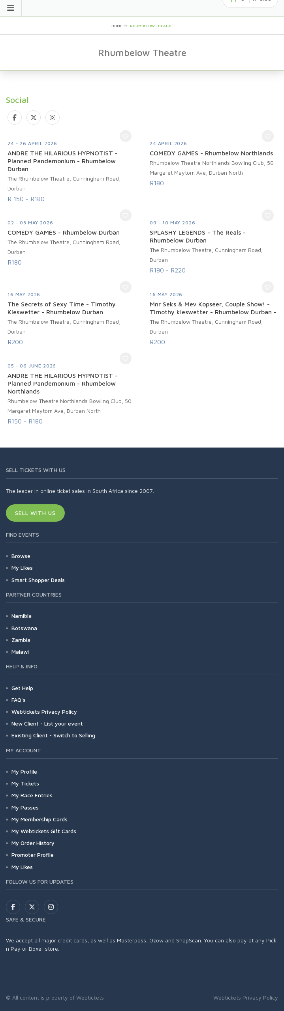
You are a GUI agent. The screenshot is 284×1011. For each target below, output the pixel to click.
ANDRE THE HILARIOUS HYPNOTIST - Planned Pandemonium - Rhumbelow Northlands (63, 383)
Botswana (24, 628)
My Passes (25, 807)
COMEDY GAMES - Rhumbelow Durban (64, 232)
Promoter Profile (32, 854)
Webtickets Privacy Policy (44, 711)
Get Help (22, 688)
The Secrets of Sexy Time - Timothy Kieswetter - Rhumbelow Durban (62, 307)
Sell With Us (35, 512)
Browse (20, 555)
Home (116, 25)
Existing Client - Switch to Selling (53, 735)
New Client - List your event (47, 723)
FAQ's (18, 699)
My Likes (22, 567)
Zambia (20, 639)
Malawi (20, 651)
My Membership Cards (39, 819)
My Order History (33, 842)
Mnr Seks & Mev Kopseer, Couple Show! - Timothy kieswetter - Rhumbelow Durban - (213, 307)
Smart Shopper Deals (38, 579)
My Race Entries (32, 795)
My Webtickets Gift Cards (43, 831)
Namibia (21, 615)
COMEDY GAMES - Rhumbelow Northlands (211, 153)
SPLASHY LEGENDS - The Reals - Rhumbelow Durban (198, 236)
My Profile (24, 771)
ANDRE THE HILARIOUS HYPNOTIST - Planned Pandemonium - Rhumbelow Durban (63, 160)
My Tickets (25, 783)
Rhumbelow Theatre (151, 25)
